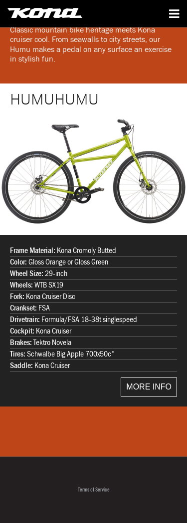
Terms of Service (94, 489)
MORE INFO (149, 386)
